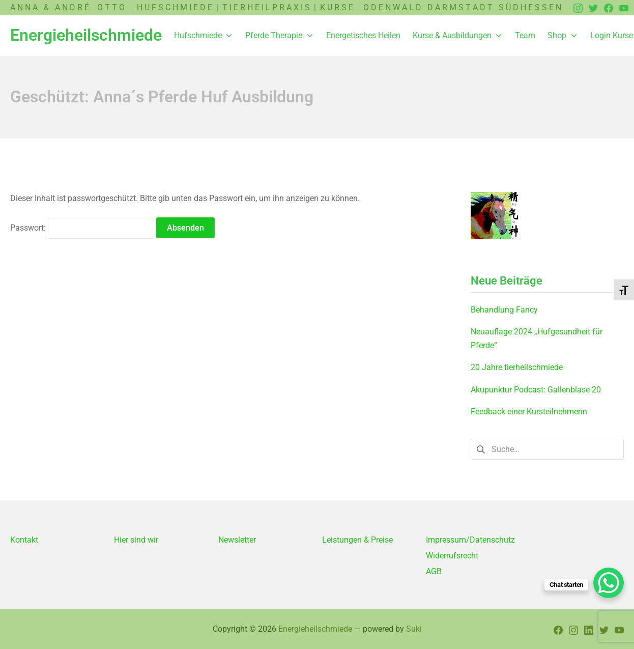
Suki (414, 629)
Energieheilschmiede (315, 629)
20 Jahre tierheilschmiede (517, 367)
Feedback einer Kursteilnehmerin (529, 411)
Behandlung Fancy (504, 310)
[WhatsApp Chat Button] (608, 583)
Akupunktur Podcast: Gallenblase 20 (536, 389)
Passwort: (82, 228)
